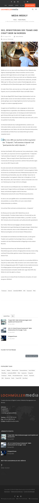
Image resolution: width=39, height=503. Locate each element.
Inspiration (24, 373)
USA (3, 378)
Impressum (7, 491)
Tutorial (26, 375)
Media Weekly (22, 19)
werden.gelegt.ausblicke (9, 413)
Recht (12, 378)
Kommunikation (23, 370)
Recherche (7, 378)
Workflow (4, 373)
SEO (24, 290)
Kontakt (11, 5)
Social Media (32, 370)
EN (23, 5)
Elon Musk (25, 378)
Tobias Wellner (18, 36)
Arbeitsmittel (15, 370)
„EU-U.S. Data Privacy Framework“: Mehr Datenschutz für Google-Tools (20, 329)
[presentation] (13, 316)
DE (20, 5)
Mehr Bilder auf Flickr (31, 356)
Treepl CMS (18, 378)
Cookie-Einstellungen (29, 491)
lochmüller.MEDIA (17, 290)
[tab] (6, 316)
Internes (5, 39)
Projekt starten (30, 5)
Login (16, 5)
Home (15, 19)
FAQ (6, 5)
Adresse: (3, 407)
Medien (8, 370)
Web (34, 290)
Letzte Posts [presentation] (6, 316)
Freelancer (4, 290)
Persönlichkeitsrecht (17, 375)
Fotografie (30, 373)
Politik (9, 375)
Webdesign (10, 39)
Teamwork (29, 290)
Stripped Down (12, 336)
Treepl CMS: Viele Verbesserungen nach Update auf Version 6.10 (20, 321)
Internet (10, 290)
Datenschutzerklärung (16, 491)
